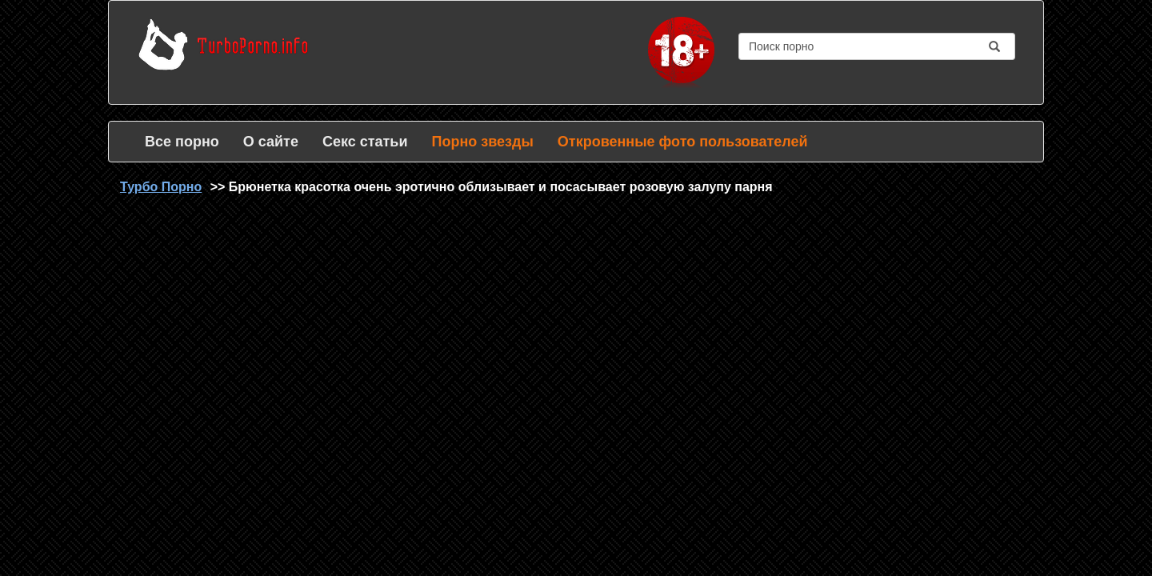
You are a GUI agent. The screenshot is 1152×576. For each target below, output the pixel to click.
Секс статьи (365, 142)
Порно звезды (482, 142)
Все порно (182, 142)
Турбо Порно (161, 187)
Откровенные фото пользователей (683, 142)
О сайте (270, 142)
